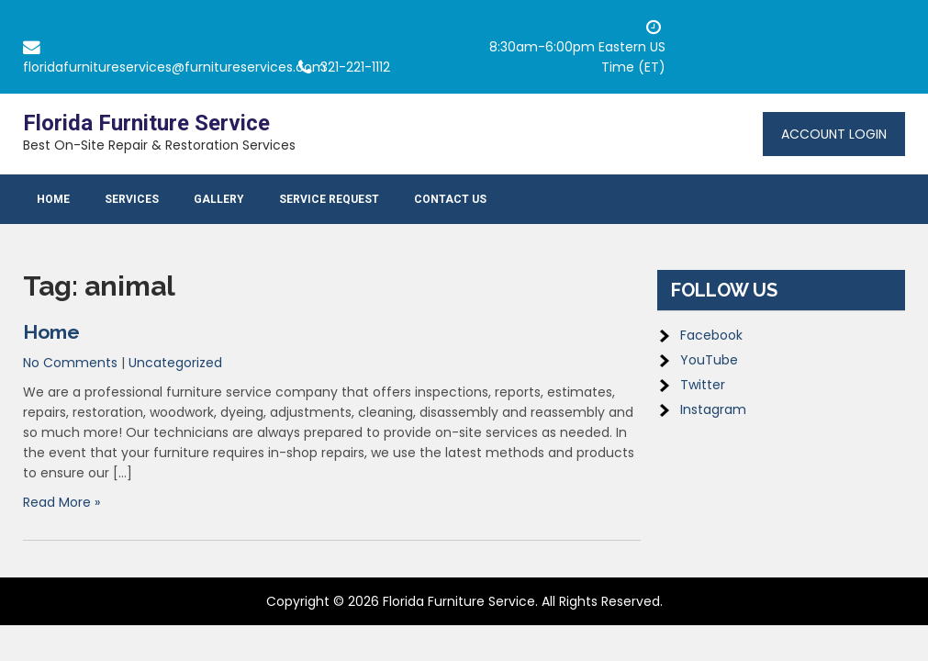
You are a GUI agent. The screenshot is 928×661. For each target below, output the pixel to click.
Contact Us (450, 199)
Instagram (713, 409)
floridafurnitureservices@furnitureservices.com (174, 67)
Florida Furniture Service (146, 123)
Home (53, 199)
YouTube (709, 360)
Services (132, 199)
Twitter (702, 384)
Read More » (61, 502)
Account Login (834, 134)
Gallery (219, 199)
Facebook (711, 335)
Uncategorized (175, 362)
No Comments (70, 362)
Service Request (329, 199)
